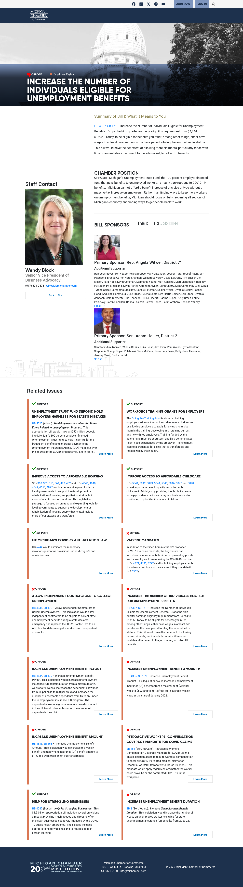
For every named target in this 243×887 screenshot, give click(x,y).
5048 (191, 483)
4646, (85, 483)
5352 (135, 571)
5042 (143, 483)
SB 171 (112, 126)
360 (39, 483)
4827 (50, 487)
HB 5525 (37, 423)
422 (62, 483)
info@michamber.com (133, 871)
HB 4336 (37, 743)
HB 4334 (37, 675)
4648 (92, 483)
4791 (143, 563)
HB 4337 (100, 126)
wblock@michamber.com (61, 285)
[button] (213, 4)
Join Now (183, 4)
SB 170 (48, 675)
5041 (135, 483)
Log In (202, 4)
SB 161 (131, 748)
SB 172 (48, 608)
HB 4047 (37, 808)
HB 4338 (37, 608)
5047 (179, 483)
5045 (164, 483)
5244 (39, 547)
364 (57, 483)
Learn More (106, 453)
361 (45, 483)
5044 (157, 483)
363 (51, 483)
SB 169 (142, 676)
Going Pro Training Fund (146, 418)
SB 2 (129, 808)
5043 (150, 483)
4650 (42, 487)
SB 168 (48, 743)
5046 (172, 483)
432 (68, 483)
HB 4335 (132, 676)
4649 (35, 487)
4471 (136, 563)
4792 (151, 563)
